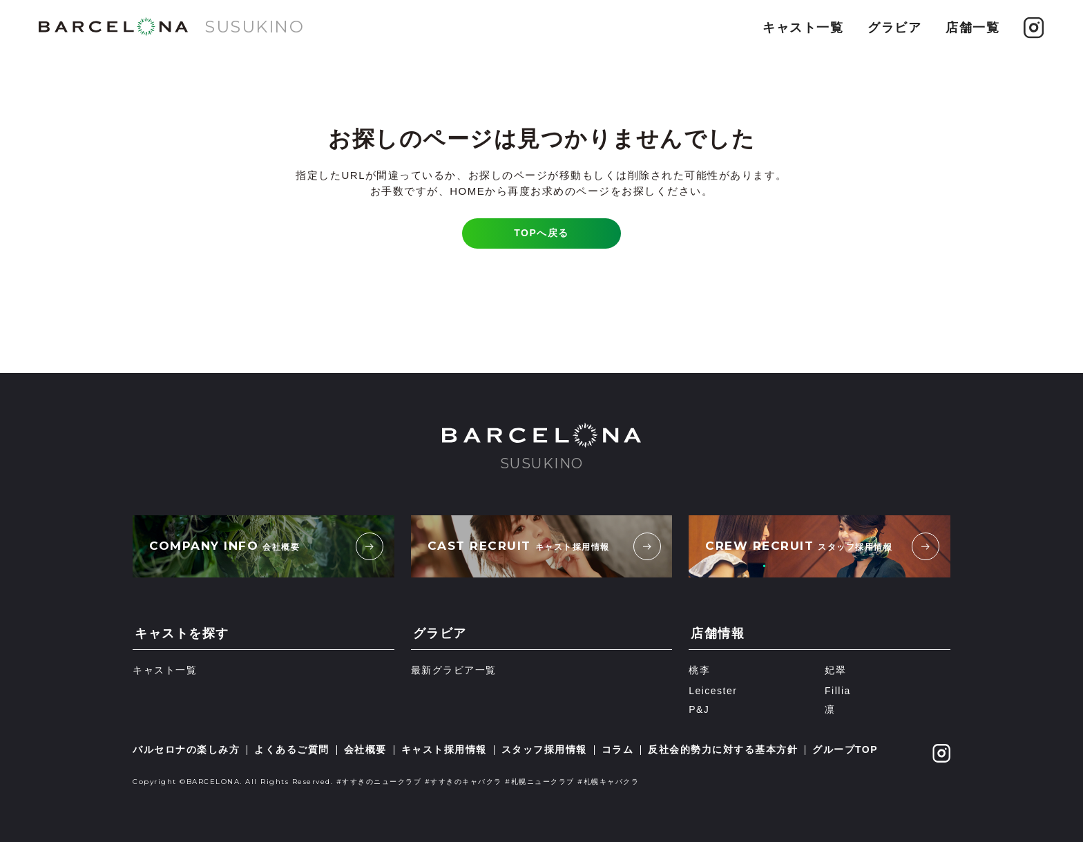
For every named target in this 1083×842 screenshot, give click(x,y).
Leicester (713, 690)
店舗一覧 (972, 28)
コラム (618, 749)
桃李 (699, 670)
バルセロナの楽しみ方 (186, 749)
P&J (699, 709)
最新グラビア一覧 (454, 670)
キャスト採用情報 (444, 749)
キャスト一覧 (803, 28)
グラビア (894, 28)
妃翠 (835, 670)
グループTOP (845, 749)
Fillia (838, 690)
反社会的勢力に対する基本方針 (723, 749)
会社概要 (365, 749)
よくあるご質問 (291, 749)
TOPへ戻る (541, 232)
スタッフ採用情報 (544, 749)
